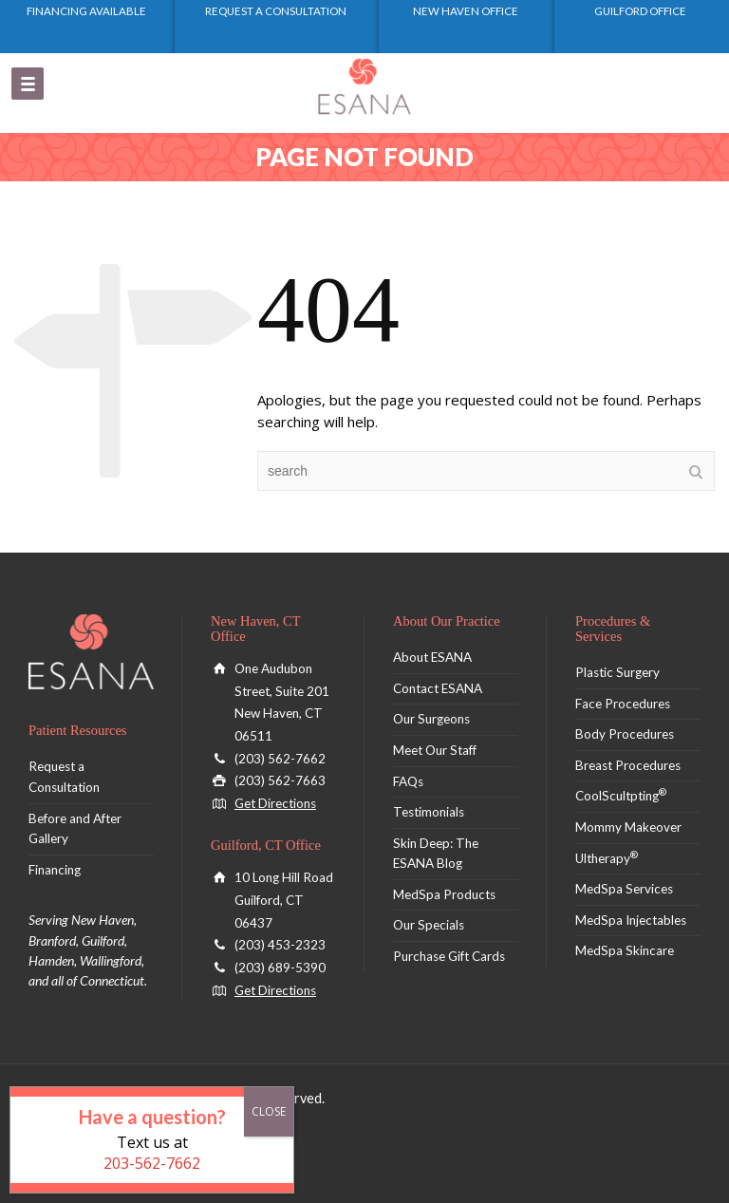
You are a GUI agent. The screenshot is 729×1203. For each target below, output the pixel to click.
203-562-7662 (151, 1163)
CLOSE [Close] (269, 1111)
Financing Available (86, 11)
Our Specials (428, 924)
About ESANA (432, 657)
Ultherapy (606, 858)
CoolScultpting (620, 795)
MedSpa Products (444, 894)
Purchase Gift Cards (449, 956)
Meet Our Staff (435, 750)
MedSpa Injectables (630, 920)
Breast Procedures (628, 765)
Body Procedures (624, 734)
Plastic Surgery (617, 672)
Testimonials (428, 811)
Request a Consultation (275, 11)
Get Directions (275, 803)
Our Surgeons (431, 718)
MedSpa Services (624, 888)
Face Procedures (622, 703)
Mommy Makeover (628, 827)
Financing (54, 869)
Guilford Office (640, 11)
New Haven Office (465, 11)
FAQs (408, 781)
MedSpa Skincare (624, 950)
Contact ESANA (437, 688)
